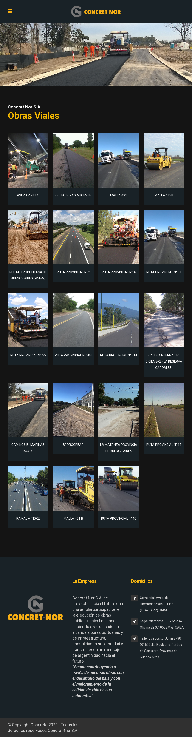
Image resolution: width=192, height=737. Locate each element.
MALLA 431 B (73, 518)
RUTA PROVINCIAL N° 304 (73, 355)
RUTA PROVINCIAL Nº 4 (119, 272)
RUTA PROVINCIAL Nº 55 (28, 355)
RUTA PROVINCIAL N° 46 (118, 518)
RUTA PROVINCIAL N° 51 (163, 272)
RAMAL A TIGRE (28, 518)
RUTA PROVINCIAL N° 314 (118, 355)
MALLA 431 (118, 195)
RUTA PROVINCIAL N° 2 (73, 272)
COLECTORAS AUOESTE (73, 195)
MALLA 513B (164, 195)
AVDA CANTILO (28, 195)
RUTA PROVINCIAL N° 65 (163, 445)
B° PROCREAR (73, 445)
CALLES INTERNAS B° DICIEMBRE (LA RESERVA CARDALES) (164, 361)
